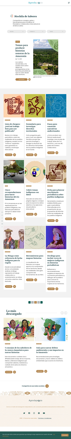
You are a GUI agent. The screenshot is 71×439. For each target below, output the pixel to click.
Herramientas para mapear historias (34, 257)
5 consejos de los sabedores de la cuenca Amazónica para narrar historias (13, 352)
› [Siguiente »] (41, 302)
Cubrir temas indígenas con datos (32, 192)
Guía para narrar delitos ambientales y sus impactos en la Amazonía (36, 351)
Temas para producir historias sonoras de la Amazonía (22, 50)
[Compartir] (14, 154)
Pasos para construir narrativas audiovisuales (53, 127)
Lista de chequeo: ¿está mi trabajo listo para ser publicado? (12, 127)
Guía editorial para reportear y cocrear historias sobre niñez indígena (57, 351)
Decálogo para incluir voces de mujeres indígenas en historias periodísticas (55, 260)
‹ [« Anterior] (29, 302)
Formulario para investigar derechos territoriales (33, 127)
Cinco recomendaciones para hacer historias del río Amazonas (13, 194)
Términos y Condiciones (44, 430)
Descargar (21, 79)
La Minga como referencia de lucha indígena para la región (13, 259)
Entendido (64, 435)
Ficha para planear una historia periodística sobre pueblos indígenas (55, 193)
